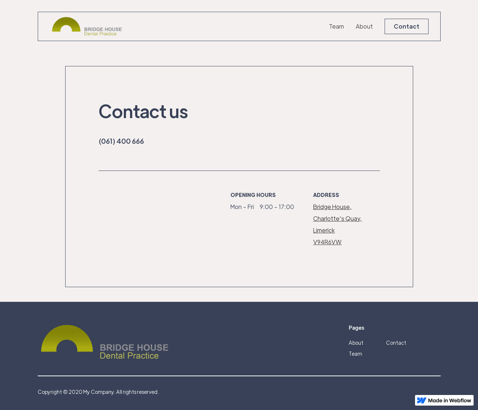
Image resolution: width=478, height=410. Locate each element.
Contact (406, 26)
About (364, 26)
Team (336, 26)
